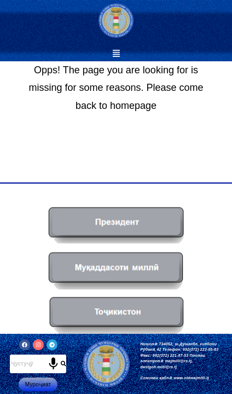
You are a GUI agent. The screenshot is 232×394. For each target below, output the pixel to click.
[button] (116, 53)
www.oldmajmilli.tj (191, 378)
